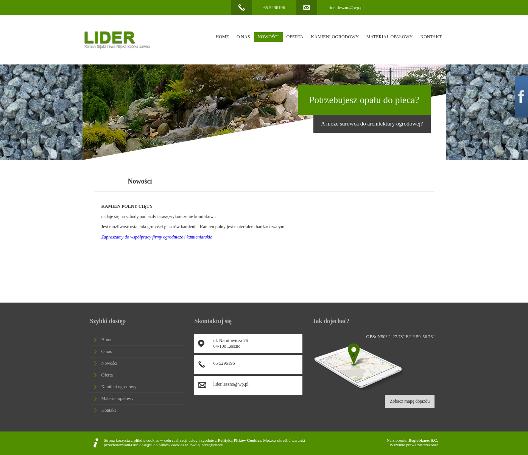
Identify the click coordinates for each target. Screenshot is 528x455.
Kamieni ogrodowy (335, 36)
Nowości (268, 36)
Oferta (295, 36)
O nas (243, 36)
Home (222, 36)
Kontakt (431, 36)
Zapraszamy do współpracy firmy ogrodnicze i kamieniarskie (156, 237)
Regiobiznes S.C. (423, 440)
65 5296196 (274, 7)
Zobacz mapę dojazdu (410, 401)
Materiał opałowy (389, 36)
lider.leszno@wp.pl (346, 7)
